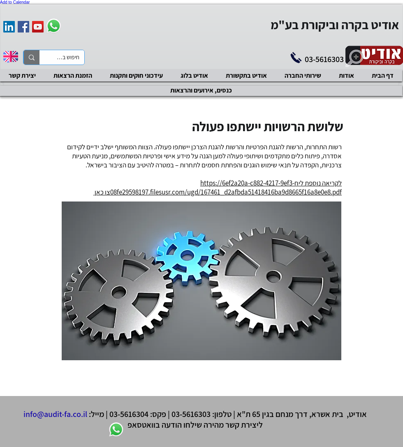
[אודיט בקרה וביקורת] (9, 26)
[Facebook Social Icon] (23, 26)
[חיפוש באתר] (68, 57)
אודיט (358, 414)
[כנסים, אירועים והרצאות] (201, 91)
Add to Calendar (15, 2)
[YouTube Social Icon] (38, 26)
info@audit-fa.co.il (55, 414)
